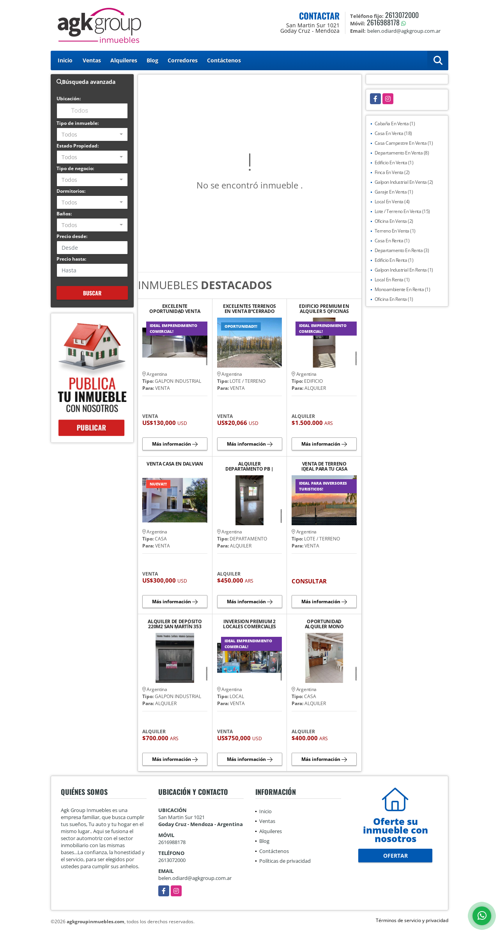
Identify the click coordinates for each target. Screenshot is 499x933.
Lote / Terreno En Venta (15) (402, 211)
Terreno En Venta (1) (395, 230)
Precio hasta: (71, 259)
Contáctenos (224, 60)
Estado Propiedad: (78, 145)
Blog (152, 60)
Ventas (92, 60)
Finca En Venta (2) (392, 172)
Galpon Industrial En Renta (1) (404, 270)
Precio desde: (72, 236)
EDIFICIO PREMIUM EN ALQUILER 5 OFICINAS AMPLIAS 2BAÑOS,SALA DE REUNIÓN (324, 309)
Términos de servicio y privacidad (412, 920)
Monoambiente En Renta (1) (402, 289)
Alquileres (123, 60)
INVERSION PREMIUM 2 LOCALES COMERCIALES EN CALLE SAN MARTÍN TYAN (249, 624)
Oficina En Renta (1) (394, 299)
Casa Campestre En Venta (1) (404, 143)
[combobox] (92, 134)
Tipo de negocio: (75, 168)
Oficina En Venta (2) (394, 221)
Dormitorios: (71, 191)
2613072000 (402, 15)
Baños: (64, 213)
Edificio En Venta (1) (394, 162)
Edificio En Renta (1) (394, 260)
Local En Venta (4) (392, 201)
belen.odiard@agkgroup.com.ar (195, 877)
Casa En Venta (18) (393, 133)
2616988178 (383, 22)
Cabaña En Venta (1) (395, 123)
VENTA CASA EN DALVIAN (175, 464)
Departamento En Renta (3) (402, 250)
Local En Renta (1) (392, 279)
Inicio (65, 60)
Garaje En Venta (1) (394, 191)
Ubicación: (69, 98)
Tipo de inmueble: (78, 123)
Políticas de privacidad (285, 860)
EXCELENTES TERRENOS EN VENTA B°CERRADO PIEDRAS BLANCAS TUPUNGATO (249, 309)
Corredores (183, 60)
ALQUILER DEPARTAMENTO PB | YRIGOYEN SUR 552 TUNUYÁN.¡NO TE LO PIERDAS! (249, 466)
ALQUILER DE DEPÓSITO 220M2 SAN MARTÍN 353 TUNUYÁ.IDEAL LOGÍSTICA (175, 624)
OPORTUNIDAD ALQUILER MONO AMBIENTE (324, 624)
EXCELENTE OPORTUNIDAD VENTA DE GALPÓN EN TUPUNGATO (174, 309)
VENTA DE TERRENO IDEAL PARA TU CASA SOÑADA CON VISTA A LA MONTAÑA (324, 466)
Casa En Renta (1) (392, 240)
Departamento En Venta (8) (402, 152)
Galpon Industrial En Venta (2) (404, 182)
